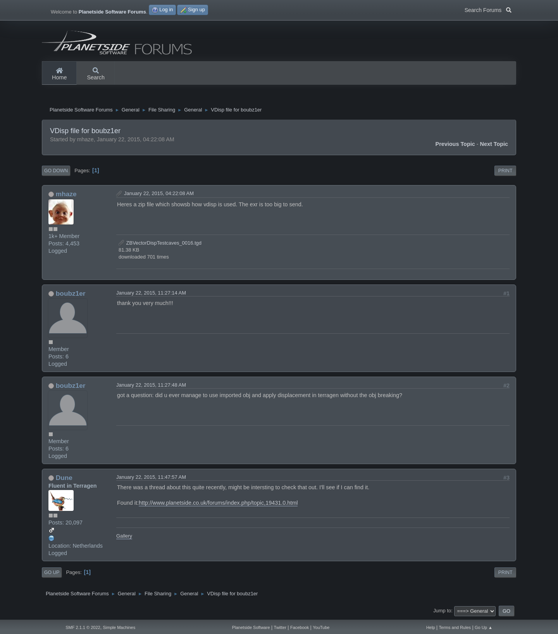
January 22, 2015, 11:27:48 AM (151, 386)
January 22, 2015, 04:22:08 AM (159, 194)
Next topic (494, 145)
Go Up (51, 573)
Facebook (299, 627)
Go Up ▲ (484, 627)
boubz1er (71, 294)
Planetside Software (251, 627)
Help (430, 627)
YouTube (321, 627)
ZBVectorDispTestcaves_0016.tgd (160, 244)
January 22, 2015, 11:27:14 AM (151, 294)
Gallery (124, 537)
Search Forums (488, 9)
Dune (64, 478)
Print (505, 172)
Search (96, 74)
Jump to (442, 612)
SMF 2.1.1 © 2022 (82, 627)
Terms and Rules (455, 627)
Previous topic (455, 145)
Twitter (280, 627)
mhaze (66, 195)
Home (59, 74)
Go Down (56, 172)
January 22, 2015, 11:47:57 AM (151, 478)
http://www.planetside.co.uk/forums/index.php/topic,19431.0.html (218, 504)
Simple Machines (119, 627)
